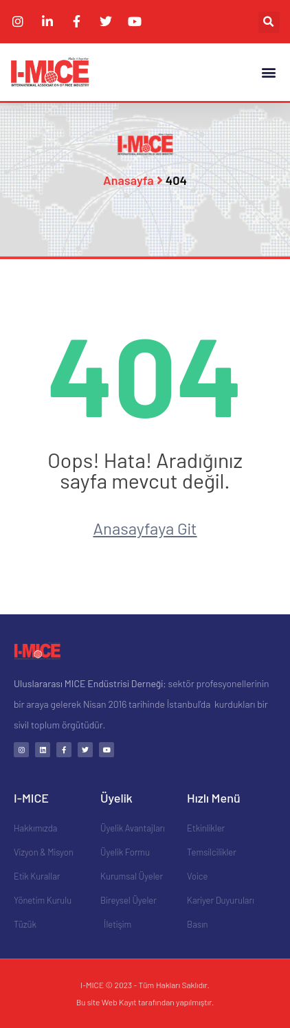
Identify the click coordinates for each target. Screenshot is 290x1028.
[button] (269, 22)
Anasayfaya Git (145, 528)
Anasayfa (128, 180)
